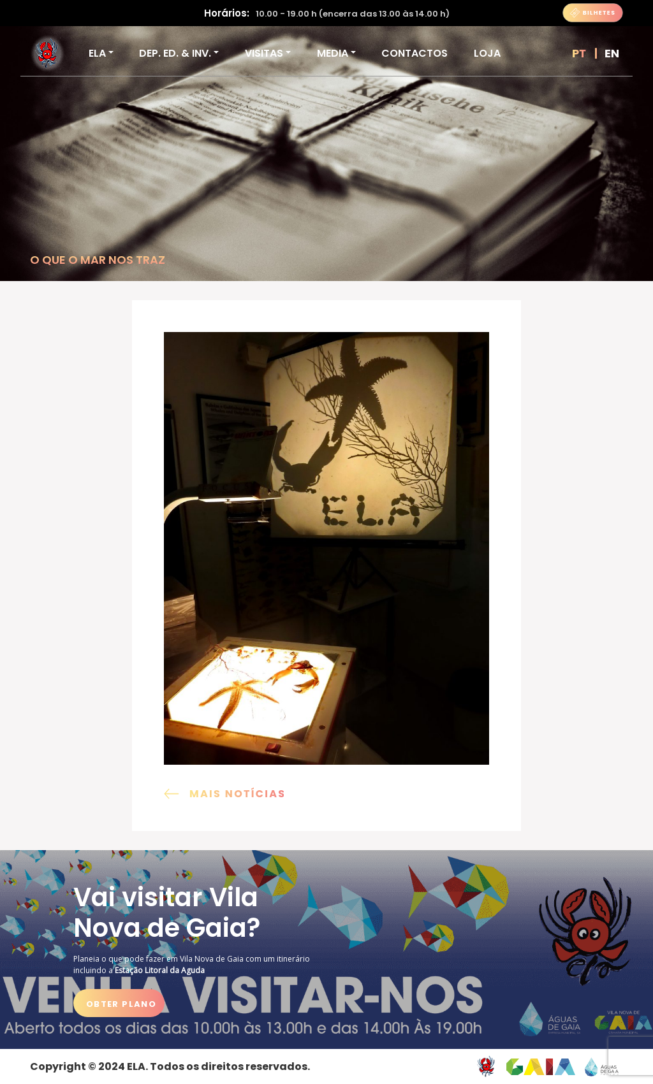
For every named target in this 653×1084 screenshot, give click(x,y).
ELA (97, 53)
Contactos (414, 53)
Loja (487, 53)
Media (332, 53)
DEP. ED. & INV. (175, 53)
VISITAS (264, 53)
